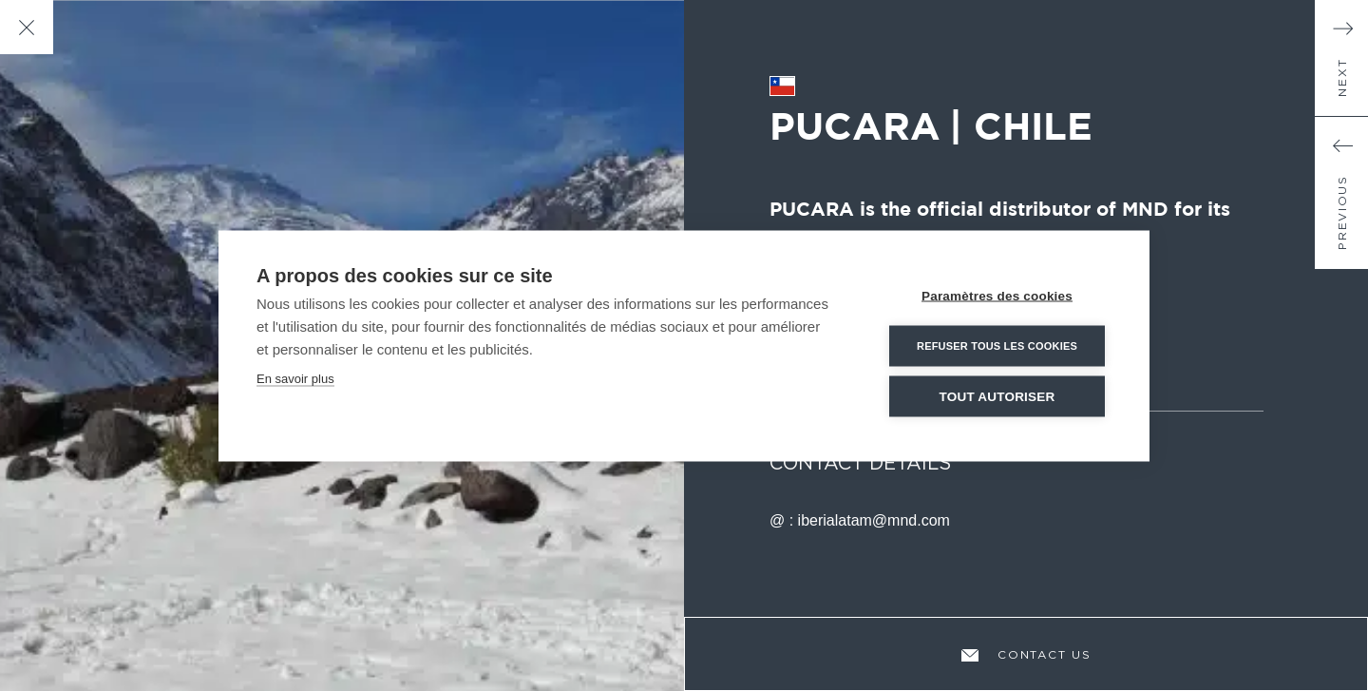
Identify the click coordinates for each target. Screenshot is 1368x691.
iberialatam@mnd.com (874, 520)
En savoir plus (295, 378)
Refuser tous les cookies (997, 345)
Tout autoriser (997, 396)
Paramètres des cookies (997, 295)
